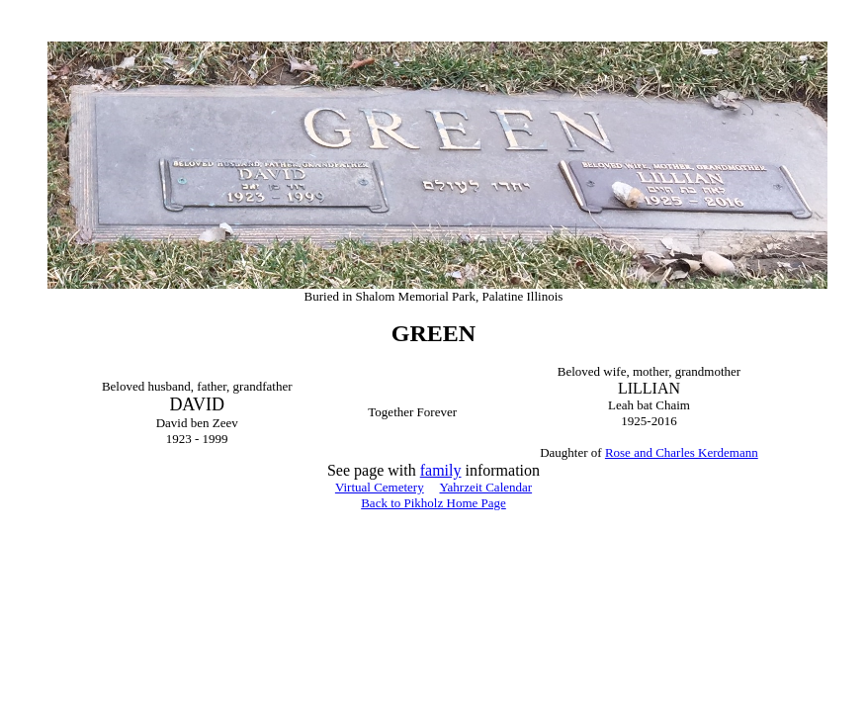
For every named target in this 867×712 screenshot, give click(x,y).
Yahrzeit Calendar (485, 487)
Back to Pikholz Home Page (433, 502)
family (441, 470)
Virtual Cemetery (379, 487)
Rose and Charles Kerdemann (681, 452)
